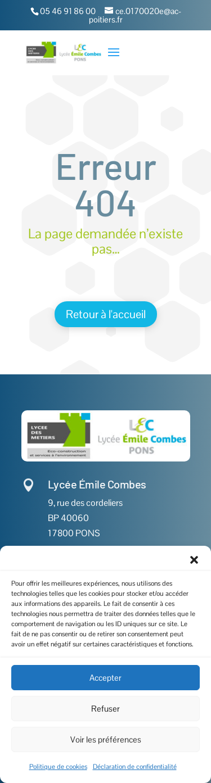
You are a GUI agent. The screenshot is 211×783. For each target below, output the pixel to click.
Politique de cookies (58, 766)
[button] (194, 559)
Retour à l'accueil (106, 314)
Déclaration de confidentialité (135, 766)
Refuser (105, 708)
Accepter (105, 677)
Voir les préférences (105, 739)
